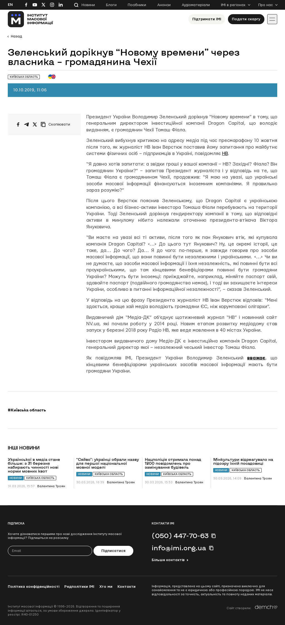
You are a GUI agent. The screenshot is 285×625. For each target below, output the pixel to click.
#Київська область (27, 410)
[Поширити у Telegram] (26, 124)
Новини (88, 5)
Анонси (164, 5)
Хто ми (105, 587)
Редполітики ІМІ (79, 587)
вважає (256, 358)
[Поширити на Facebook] (18, 124)
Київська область (40, 477)
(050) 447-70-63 (180, 535)
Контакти (126, 587)
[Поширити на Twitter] (34, 124)
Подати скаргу (246, 19)
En (10, 5)
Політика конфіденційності (33, 587)
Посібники (137, 5)
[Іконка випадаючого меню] (272, 19)
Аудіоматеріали (196, 5)
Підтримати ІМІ (206, 19)
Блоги (111, 5)
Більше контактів (168, 560)
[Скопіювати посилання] (57, 124)
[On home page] (30, 19)
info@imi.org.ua (179, 547)
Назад (16, 36)
